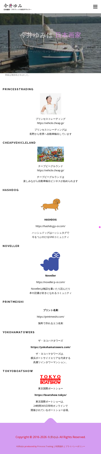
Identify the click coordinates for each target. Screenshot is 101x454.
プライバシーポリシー (75, 446)
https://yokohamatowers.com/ (50, 347)
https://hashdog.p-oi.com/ (50, 226)
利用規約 (59, 446)
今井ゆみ (53, 437)
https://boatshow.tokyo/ (51, 395)
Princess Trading (45, 446)
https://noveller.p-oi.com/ (50, 282)
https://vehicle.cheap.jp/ (50, 123)
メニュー (95, 6)
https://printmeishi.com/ (50, 316)
